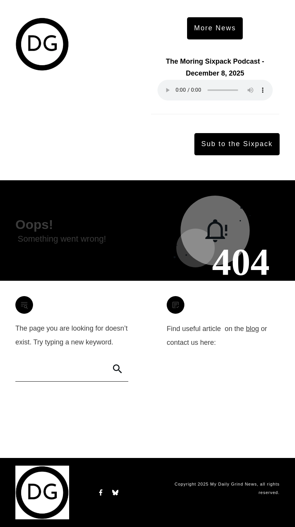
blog (252, 329)
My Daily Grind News (233, 484)
